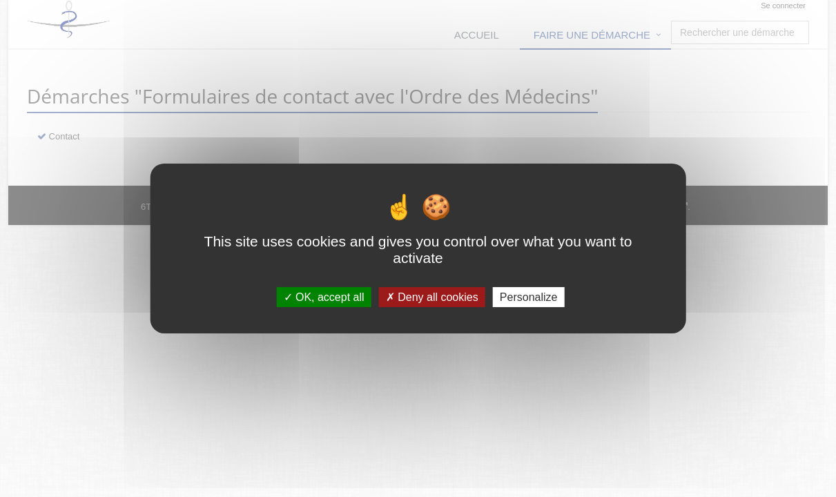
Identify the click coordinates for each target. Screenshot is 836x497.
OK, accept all (324, 297)
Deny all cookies (432, 297)
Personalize (529, 297)
